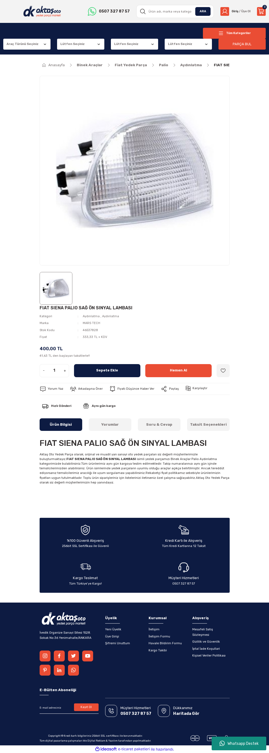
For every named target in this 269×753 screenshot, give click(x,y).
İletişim (154, 629)
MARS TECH (91, 323)
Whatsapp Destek (239, 743)
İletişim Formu (159, 636)
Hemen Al (178, 370)
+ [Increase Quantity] (65, 370)
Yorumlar (110, 424)
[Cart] (261, 11)
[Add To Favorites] (223, 370)
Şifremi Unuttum (117, 643)
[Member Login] (234, 11)
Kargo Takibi (158, 650)
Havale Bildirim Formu (165, 643)
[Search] (173, 11)
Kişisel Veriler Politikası (209, 655)
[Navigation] (234, 33)
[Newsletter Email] (69, 708)
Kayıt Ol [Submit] (86, 707)
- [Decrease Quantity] (44, 370)
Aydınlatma (91, 316)
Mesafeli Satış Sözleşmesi (202, 631)
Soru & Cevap (159, 424)
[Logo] (41, 11)
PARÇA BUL (242, 44)
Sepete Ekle (107, 370)
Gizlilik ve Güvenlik (206, 641)
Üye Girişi (112, 636)
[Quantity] (54, 370)
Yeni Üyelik (113, 629)
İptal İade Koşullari (206, 649)
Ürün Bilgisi (61, 424)
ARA (201, 11)
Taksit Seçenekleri (208, 424)
